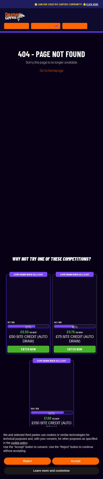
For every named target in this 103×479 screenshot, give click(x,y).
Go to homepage (51, 71)
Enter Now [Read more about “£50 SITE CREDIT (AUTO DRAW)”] (28, 349)
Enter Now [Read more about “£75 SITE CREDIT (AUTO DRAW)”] (74, 349)
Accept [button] (76, 461)
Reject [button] (27, 461)
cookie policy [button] (19, 442)
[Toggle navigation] (74, 26)
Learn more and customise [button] (51, 470)
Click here (94, 4)
